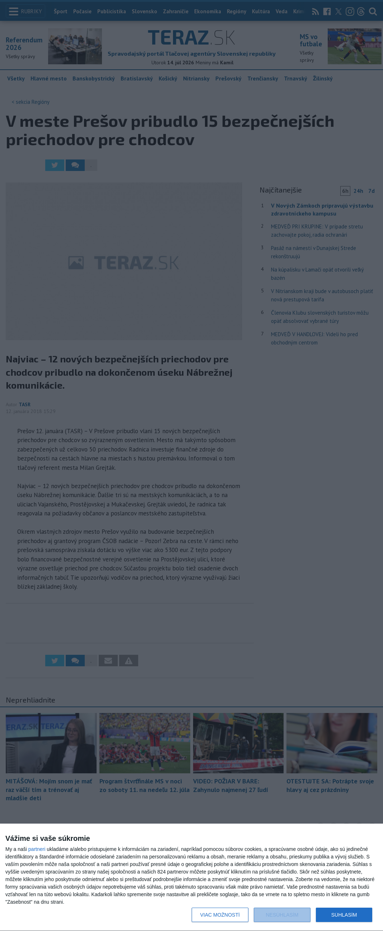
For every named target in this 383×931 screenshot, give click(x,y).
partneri (36, 849)
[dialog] (191, 877)
